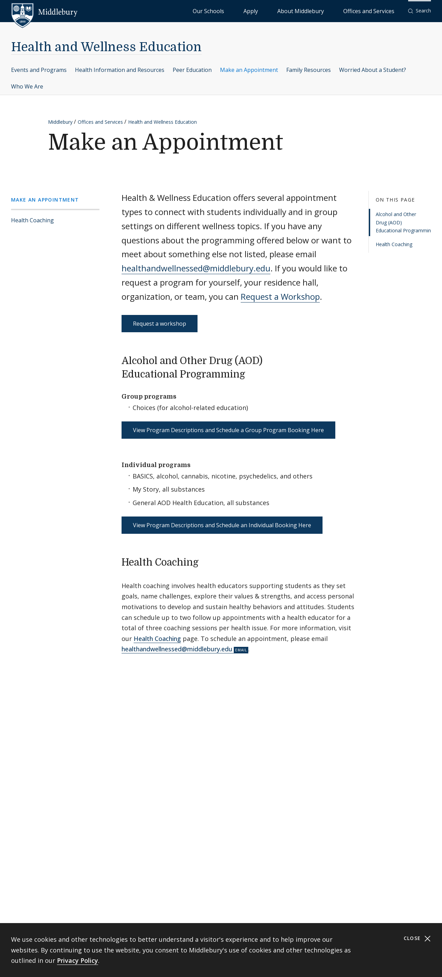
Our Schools (264, 10)
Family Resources (308, 70)
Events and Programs (39, 70)
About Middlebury (326, 10)
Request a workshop (159, 323)
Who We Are (27, 86)
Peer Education (192, 70)
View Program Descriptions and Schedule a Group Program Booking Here (228, 430)
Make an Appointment (249, 70)
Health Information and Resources (119, 70)
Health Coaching (32, 220)
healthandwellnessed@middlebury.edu (196, 268)
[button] (419, 11)
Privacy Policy (77, 960)
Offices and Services (377, 10)
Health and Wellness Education (106, 47)
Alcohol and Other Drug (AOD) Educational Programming (403, 222)
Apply (292, 10)
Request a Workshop (280, 296)
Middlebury (60, 122)
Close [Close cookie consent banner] (417, 938)
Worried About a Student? (372, 70)
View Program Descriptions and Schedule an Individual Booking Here (222, 525)
